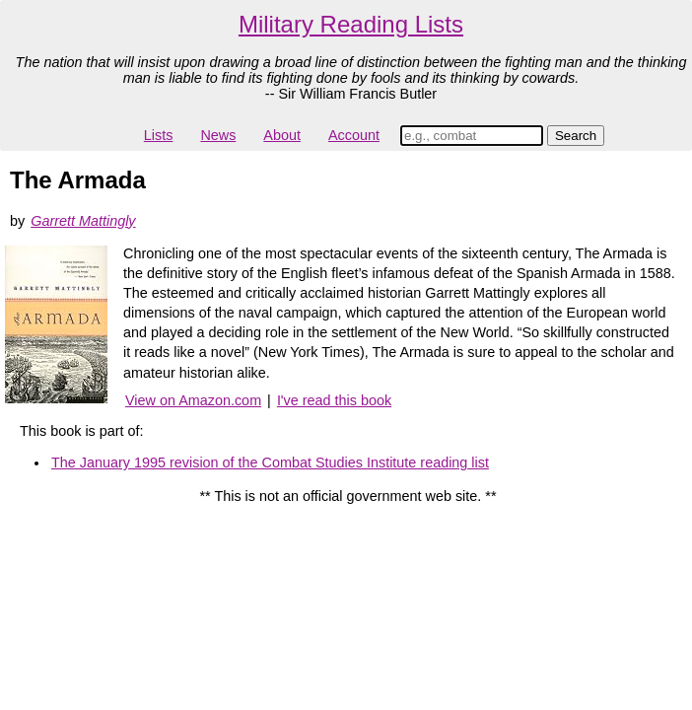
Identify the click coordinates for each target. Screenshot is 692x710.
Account (354, 135)
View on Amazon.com (193, 400)
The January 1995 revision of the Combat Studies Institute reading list (270, 462)
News (218, 135)
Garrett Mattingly (83, 221)
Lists (158, 135)
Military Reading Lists (351, 24)
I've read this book (334, 400)
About (282, 135)
